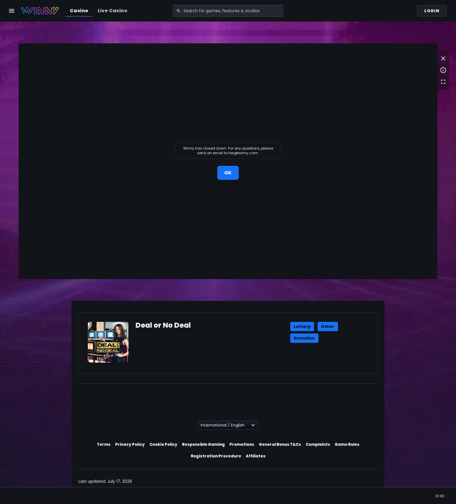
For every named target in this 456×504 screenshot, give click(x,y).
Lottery (302, 326)
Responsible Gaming (203, 444)
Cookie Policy (163, 444)
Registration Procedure (216, 456)
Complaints (318, 444)
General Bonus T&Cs (280, 444)
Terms (104, 444)
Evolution (304, 338)
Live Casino (112, 10)
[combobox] (228, 11)
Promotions (241, 444)
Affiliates (256, 456)
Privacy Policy (130, 444)
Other (327, 326)
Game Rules (347, 444)
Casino (79, 10)
